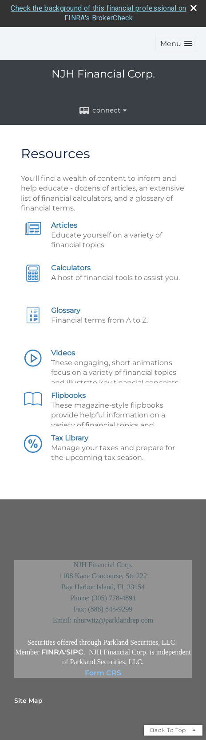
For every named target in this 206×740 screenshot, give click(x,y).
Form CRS (103, 673)
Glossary (65, 310)
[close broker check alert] (193, 8)
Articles (64, 225)
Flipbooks (68, 395)
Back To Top (173, 730)
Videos (63, 353)
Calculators (71, 268)
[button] (176, 43)
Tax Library (69, 438)
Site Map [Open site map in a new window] (28, 701)
